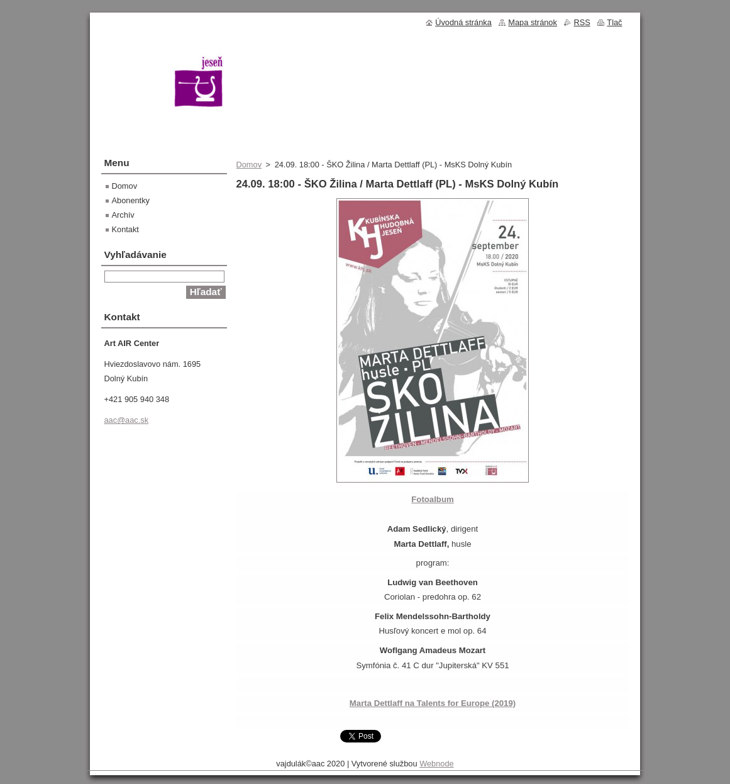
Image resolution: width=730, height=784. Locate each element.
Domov (249, 164)
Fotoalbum (432, 499)
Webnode (436, 763)
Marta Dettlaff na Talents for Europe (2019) (433, 703)
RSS (581, 22)
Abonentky (131, 200)
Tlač (614, 22)
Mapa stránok (532, 22)
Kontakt (125, 229)
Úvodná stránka (463, 22)
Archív (123, 215)
